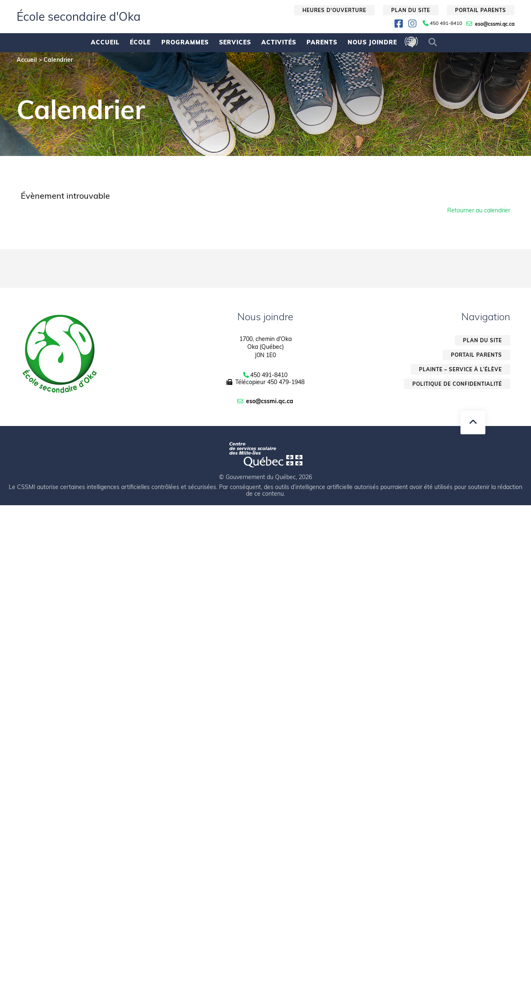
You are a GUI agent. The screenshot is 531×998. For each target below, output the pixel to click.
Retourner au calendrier (478, 210)
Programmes (185, 42)
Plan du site (410, 10)
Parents (322, 42)
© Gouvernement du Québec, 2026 (265, 477)
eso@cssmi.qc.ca (494, 24)
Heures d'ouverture (334, 10)
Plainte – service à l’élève (460, 369)
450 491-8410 (446, 23)
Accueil (105, 42)
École (140, 42)
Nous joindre (372, 42)
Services (235, 42)
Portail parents (480, 10)
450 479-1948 (285, 382)
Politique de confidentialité (457, 384)
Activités (278, 42)
